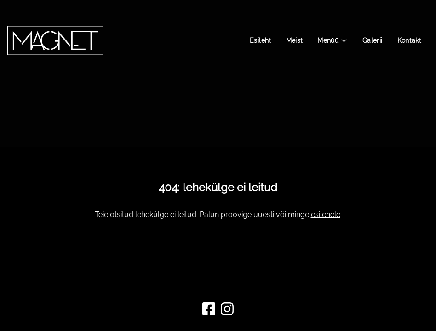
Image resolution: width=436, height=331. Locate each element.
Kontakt (409, 40)
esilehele (325, 214)
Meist (294, 40)
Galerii (372, 40)
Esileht (260, 40)
